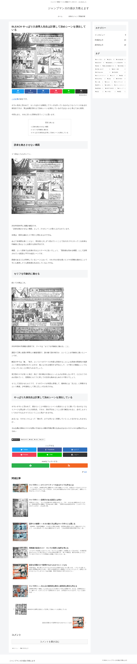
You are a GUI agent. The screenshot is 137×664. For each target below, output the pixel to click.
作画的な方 (110, 40)
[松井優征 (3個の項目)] (121, 66)
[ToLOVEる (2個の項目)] (100, 78)
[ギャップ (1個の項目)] (121, 88)
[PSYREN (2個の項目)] (120, 78)
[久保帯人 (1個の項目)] (108, 85)
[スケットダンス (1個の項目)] (120, 85)
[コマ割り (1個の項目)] (110, 91)
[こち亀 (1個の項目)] (99, 82)
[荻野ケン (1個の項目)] (99, 85)
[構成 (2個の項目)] (122, 75)
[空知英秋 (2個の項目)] (118, 72)
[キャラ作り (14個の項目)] (100, 59)
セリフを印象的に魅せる (39, 130)
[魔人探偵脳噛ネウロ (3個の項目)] (109, 66)
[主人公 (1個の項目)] (108, 82)
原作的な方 (15, 440)
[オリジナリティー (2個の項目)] (102, 75)
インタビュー (110, 34)
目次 (47, 122)
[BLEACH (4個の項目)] (100, 62)
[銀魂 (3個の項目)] (98, 66)
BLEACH (24, 440)
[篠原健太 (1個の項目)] (99, 88)
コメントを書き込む (49, 642)
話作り (42, 440)
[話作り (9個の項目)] (110, 59)
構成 (31, 440)
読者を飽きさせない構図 (39, 127)
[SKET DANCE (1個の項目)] (110, 88)
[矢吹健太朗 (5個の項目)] (120, 59)
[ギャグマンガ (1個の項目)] (120, 82)
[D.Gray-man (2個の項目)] (103, 72)
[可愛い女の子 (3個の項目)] (103, 69)
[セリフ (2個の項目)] (113, 75)
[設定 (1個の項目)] (99, 91)
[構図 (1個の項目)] (121, 91)
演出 (36, 440)
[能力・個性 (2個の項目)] (118, 69)
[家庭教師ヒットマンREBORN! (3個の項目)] (115, 62)
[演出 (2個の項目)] (110, 78)
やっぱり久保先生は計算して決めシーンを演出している (50, 133)
